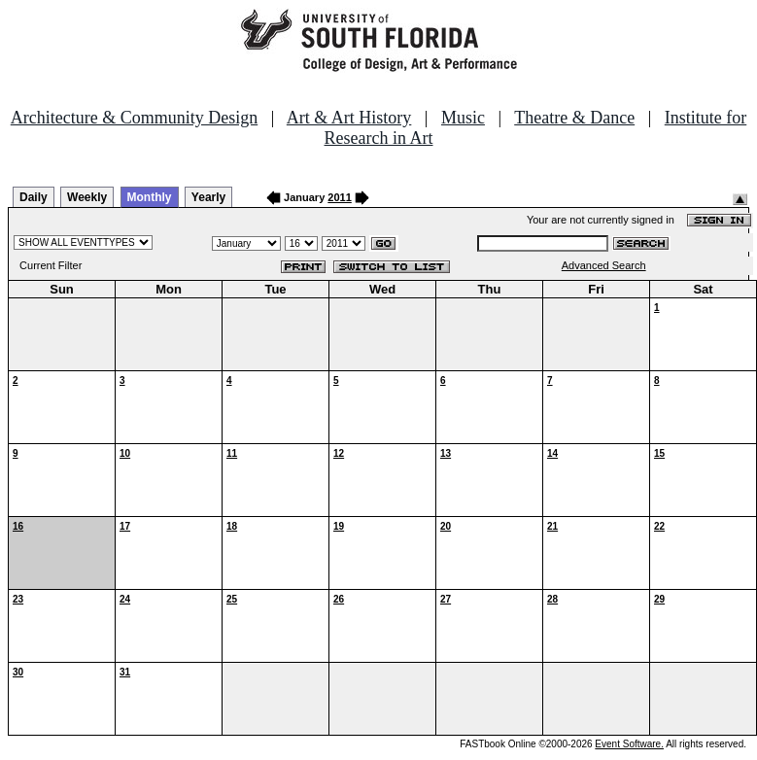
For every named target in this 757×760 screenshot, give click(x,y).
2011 (339, 197)
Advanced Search (604, 265)
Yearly (208, 197)
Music (463, 117)
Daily (33, 197)
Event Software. (629, 744)
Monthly (149, 197)
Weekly (87, 197)
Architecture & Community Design (134, 117)
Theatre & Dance (574, 117)
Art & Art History (349, 117)
